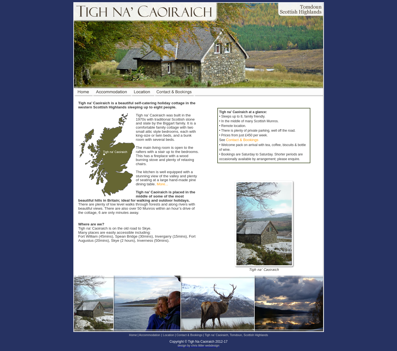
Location (169, 335)
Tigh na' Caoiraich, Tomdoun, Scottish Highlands (236, 335)
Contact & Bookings (242, 140)
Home (133, 335)
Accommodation (149, 335)
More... (162, 184)
